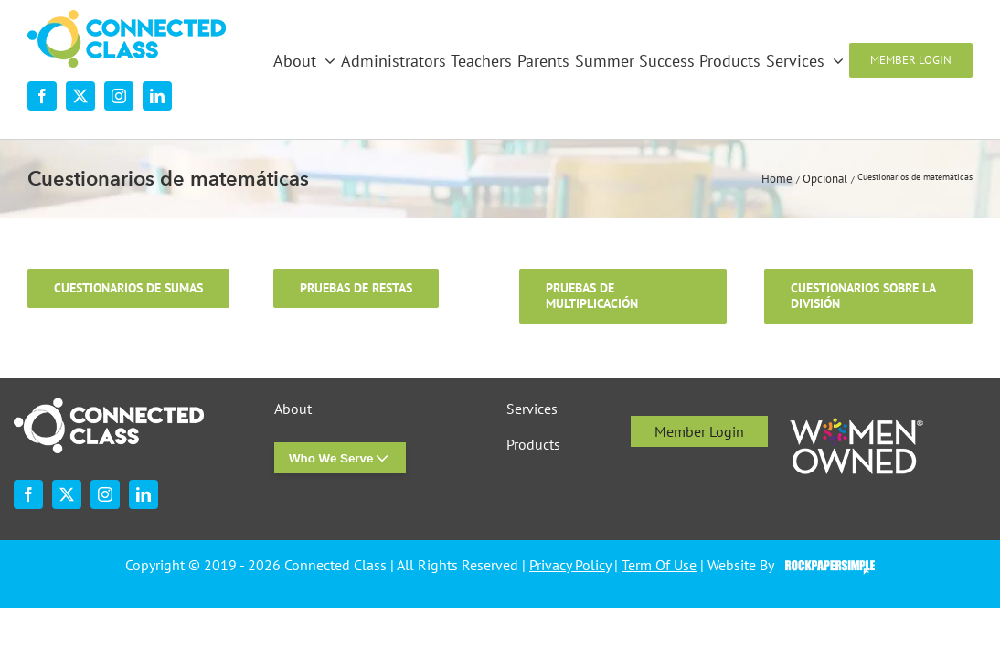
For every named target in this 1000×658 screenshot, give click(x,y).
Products (533, 444)
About (293, 409)
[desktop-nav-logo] (126, 17)
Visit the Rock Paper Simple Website (826, 566)
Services (532, 409)
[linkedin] (157, 96)
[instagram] (118, 96)
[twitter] (80, 96)
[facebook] (42, 96)
